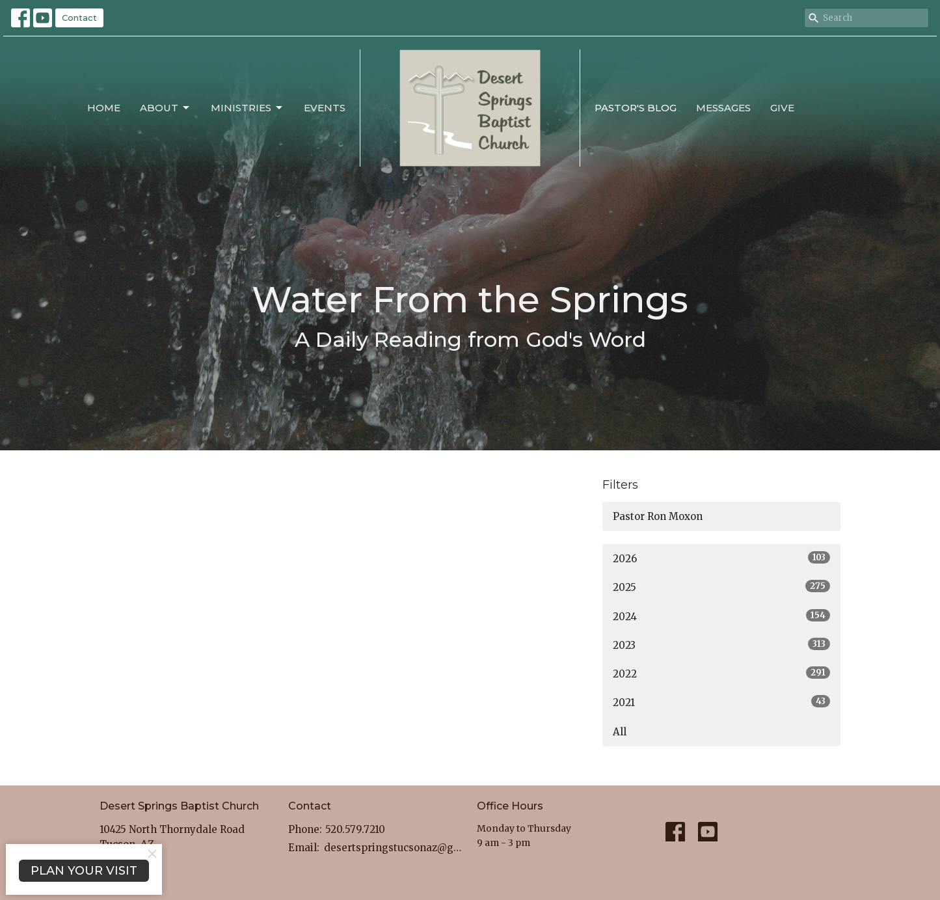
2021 (722, 702)
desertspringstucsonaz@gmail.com (394, 847)
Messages (723, 108)
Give (782, 108)
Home (103, 108)
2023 (722, 644)
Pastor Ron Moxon (658, 516)
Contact (79, 17)
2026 (722, 558)
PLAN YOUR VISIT (84, 871)
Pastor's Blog (636, 108)
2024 (722, 616)
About (165, 108)
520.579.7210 (355, 829)
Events (324, 108)
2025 (722, 586)
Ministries (247, 108)
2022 (722, 673)
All (619, 732)
